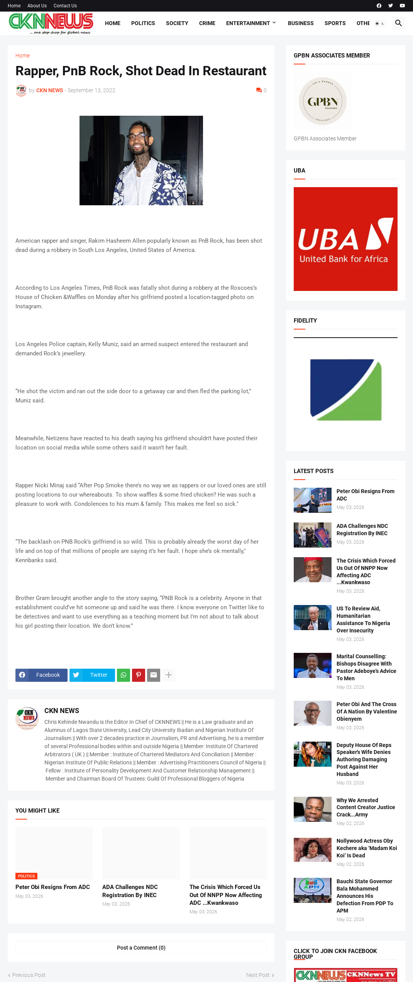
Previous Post (29, 975)
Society (177, 23)
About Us (37, 5)
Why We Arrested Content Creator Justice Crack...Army (366, 807)
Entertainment (248, 23)
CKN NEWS (61, 710)
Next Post (258, 975)
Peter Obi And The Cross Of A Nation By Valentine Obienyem (367, 711)
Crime (207, 23)
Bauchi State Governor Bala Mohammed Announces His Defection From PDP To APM (365, 896)
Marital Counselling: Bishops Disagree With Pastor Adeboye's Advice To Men (366, 667)
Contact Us (65, 5)
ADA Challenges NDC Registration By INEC (130, 891)
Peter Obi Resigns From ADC (52, 887)
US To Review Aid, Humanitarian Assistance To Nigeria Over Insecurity (363, 619)
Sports (335, 23)
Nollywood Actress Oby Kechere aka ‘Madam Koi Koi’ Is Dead (367, 848)
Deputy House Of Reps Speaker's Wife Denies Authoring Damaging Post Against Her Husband (364, 759)
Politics (143, 23)
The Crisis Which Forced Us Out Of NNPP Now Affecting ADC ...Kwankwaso (226, 895)
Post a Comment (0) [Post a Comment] (141, 948)
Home (14, 5)
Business (301, 23)
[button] (379, 23)
